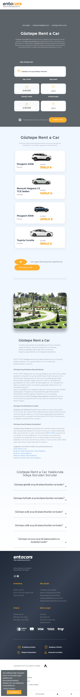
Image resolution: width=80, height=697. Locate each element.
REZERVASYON (45, 622)
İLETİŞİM (43, 614)
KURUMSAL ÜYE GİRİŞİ (21, 620)
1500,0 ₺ (46, 243)
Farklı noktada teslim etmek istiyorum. (33, 120)
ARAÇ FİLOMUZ (18, 595)
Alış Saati (53, 79)
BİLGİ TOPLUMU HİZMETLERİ (23, 593)
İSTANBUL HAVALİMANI (48, 590)
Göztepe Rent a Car (40, 137)
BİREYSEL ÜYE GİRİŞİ (20, 617)
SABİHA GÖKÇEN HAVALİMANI (50, 593)
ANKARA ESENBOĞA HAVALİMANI (51, 598)
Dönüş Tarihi (26, 96)
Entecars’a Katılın (53, 652)
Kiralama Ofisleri (53, 647)
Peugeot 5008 (25, 215)
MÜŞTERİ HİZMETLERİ (47, 620)
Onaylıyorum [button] (14, 692)
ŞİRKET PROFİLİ (18, 590)
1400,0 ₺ (46, 193)
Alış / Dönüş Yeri (26, 62)
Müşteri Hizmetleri (26, 652)
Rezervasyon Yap (27, 267)
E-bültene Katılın (26, 647)
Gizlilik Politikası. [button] (9, 688)
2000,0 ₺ (46, 219)
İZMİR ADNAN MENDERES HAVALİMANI (53, 601)
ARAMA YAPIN (58, 120)
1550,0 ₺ (46, 167)
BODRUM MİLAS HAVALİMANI (50, 595)
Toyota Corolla (25, 240)
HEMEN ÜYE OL (18, 614)
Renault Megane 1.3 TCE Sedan (28, 190)
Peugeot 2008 (25, 164)
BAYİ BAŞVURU (45, 617)
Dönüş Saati (53, 96)
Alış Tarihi (27, 79)
